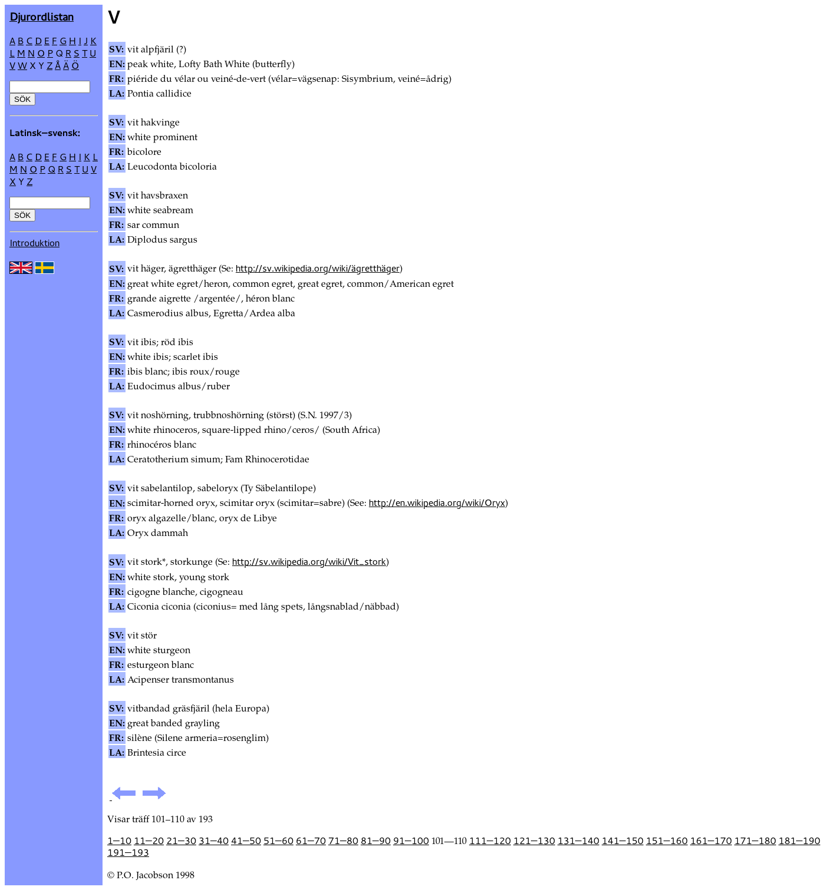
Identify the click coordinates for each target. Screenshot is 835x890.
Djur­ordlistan (41, 16)
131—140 (578, 840)
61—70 (311, 840)
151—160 (667, 840)
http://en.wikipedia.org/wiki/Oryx (437, 502)
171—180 (755, 840)
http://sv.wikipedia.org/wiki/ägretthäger (318, 268)
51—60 (278, 840)
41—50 (246, 840)
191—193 (128, 852)
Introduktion (34, 242)
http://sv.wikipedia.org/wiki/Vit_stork (309, 561)
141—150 (622, 840)
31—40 (214, 840)
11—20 (149, 840)
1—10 (119, 840)
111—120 (490, 840)
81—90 (376, 840)
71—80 (343, 840)
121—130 (534, 840)
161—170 (711, 840)
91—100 (411, 840)
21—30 (181, 840)
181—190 (799, 840)
